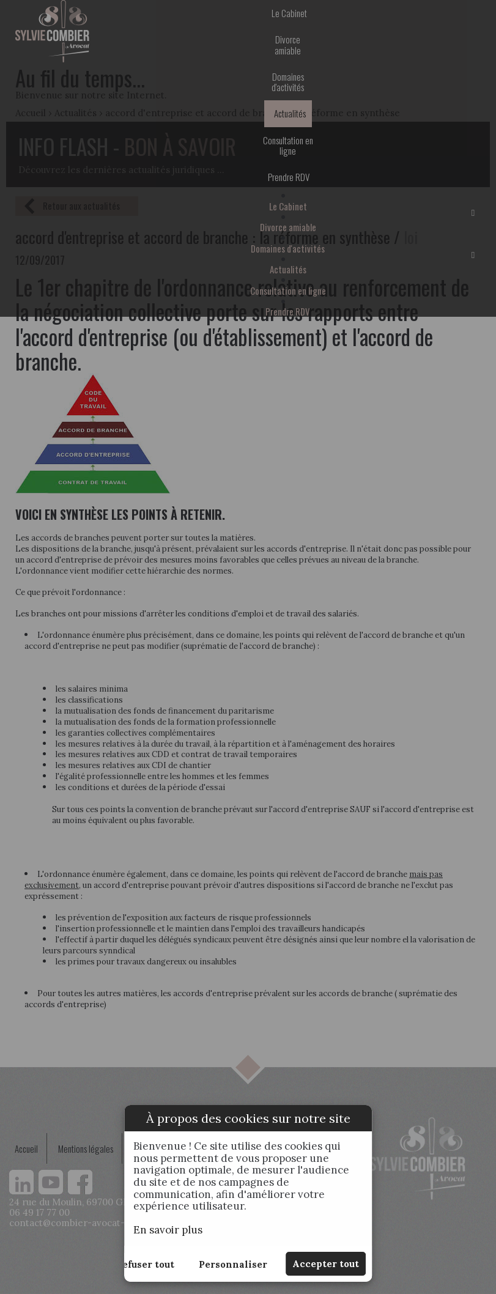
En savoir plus (167, 1230)
